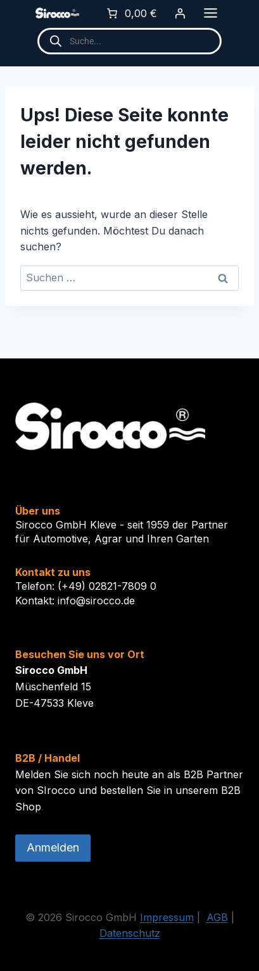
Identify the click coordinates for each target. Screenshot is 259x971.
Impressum (167, 917)
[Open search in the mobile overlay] (129, 41)
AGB (217, 917)
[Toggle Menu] (211, 13)
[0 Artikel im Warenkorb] (130, 13)
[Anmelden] (180, 13)
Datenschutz (129, 933)
